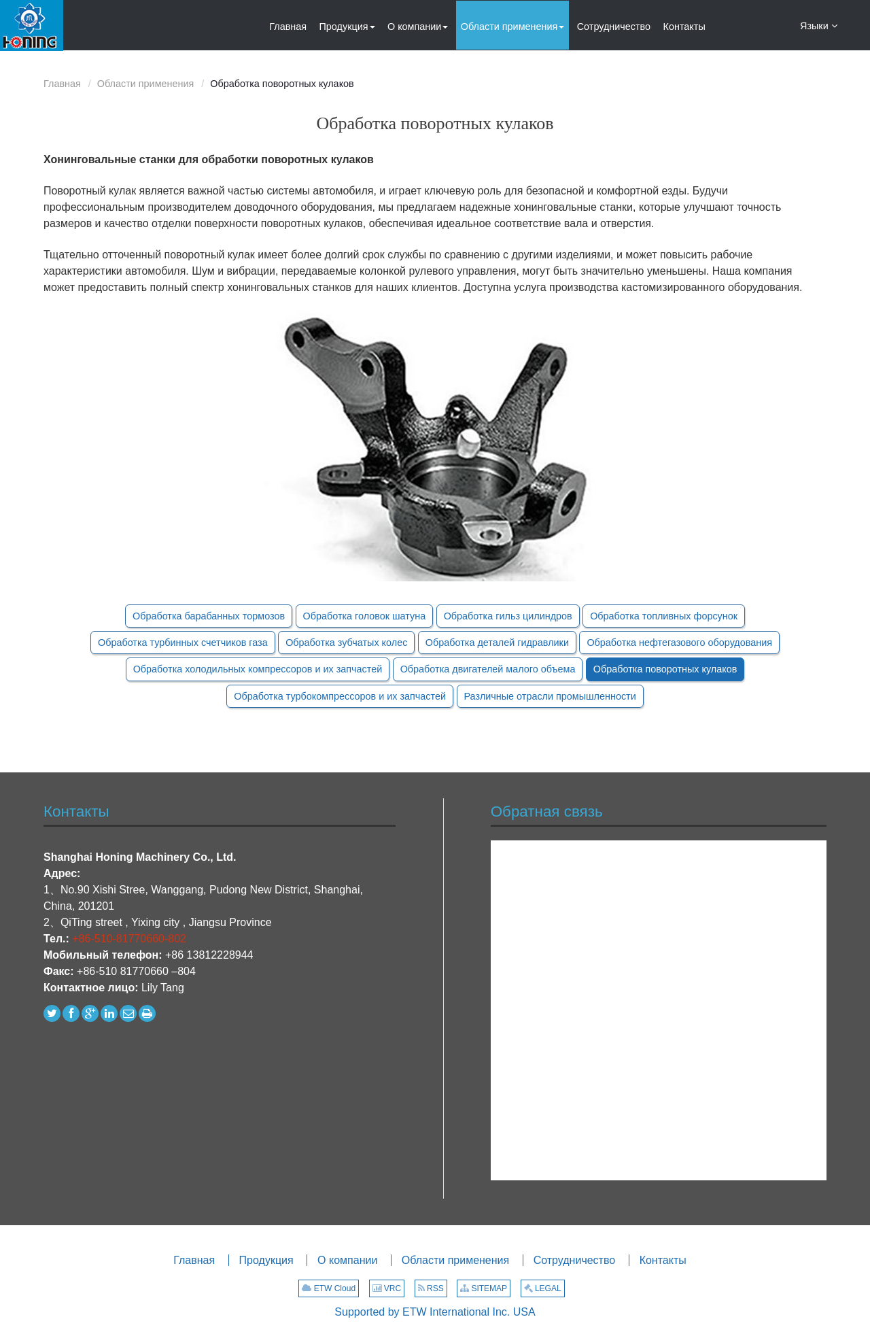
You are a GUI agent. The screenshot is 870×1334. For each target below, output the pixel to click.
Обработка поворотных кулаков (665, 669)
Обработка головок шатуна (364, 616)
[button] (347, 25)
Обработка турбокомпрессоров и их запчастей (340, 696)
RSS (431, 1288)
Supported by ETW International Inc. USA (434, 1312)
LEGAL (542, 1288)
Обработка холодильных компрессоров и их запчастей (258, 669)
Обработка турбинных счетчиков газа (183, 642)
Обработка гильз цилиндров (508, 616)
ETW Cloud (328, 1288)
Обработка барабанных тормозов (209, 616)
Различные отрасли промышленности (550, 696)
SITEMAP (483, 1288)
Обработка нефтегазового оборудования (679, 642)
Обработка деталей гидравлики (497, 642)
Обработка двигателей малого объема (488, 669)
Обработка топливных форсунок (663, 616)
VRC (387, 1288)
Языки (818, 25)
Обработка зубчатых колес (346, 642)
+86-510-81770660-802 (129, 938)
